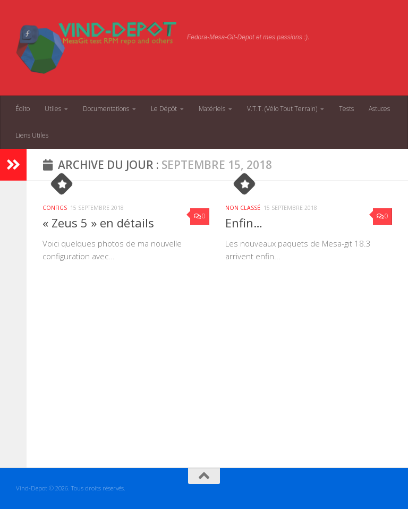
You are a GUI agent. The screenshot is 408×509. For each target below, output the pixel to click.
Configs (54, 207)
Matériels (212, 108)
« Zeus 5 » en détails (98, 223)
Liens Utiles (31, 135)
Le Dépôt (164, 108)
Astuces (379, 108)
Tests (346, 108)
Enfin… (243, 223)
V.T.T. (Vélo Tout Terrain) (282, 108)
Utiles (53, 108)
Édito (22, 108)
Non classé (242, 207)
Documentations (106, 108)
